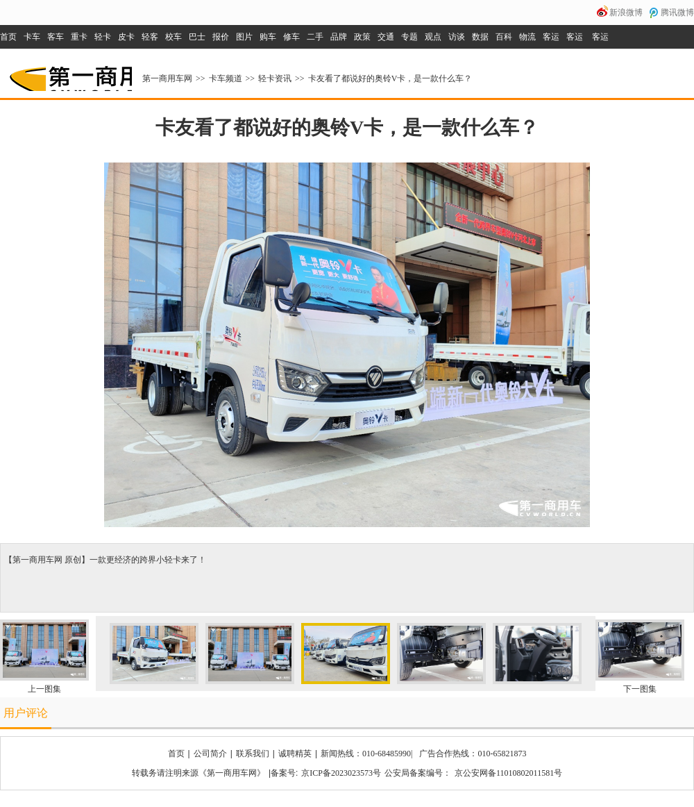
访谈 (456, 37)
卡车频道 (225, 78)
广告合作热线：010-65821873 (472, 753)
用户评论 (25, 713)
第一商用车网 (69, 73)
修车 (291, 37)
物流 (527, 37)
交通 (386, 37)
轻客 (150, 37)
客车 (55, 37)
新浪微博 (626, 12)
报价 (220, 37)
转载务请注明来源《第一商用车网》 (198, 773)
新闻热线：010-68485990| (366, 753)
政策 (362, 37)
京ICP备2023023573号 (341, 773)
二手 (315, 37)
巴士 (197, 37)
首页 (8, 37)
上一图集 (44, 689)
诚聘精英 (295, 753)
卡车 (32, 37)
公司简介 (210, 753)
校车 (173, 37)
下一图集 (640, 689)
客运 (551, 37)
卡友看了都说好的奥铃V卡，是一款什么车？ (390, 78)
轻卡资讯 (274, 78)
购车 (268, 37)
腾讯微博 (677, 12)
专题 (409, 37)
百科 (504, 37)
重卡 (79, 37)
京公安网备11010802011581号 (508, 773)
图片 (244, 37)
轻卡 (102, 37)
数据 (480, 37)
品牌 (338, 37)
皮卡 (126, 37)
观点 (433, 37)
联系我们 (252, 753)
